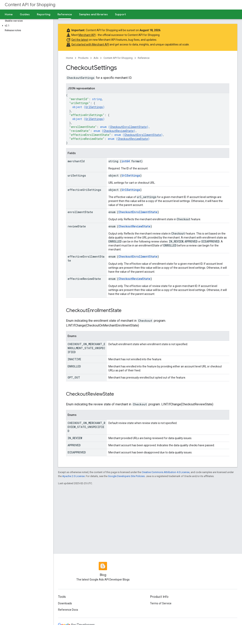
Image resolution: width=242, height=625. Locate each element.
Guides (25, 14)
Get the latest (79, 39)
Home (9, 14)
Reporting (43, 14)
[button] (26, 25)
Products (83, 57)
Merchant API (87, 35)
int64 (125, 161)
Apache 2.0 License (73, 476)
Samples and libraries (93, 14)
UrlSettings (94, 107)
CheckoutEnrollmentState (128, 127)
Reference (143, 57)
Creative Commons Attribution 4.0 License (165, 472)
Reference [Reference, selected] (64, 14)
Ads (96, 57)
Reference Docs (68, 609)
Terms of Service (160, 603)
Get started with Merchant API (90, 44)
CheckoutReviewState (118, 131)
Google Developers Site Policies (126, 476)
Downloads (65, 603)
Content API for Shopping (30, 4)
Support (120, 14)
